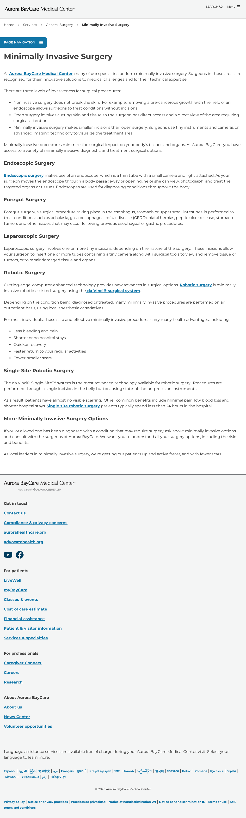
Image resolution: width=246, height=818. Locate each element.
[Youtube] (8, 555)
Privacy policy (14, 802)
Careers (11, 672)
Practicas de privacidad (88, 802)
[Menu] (233, 6)
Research (13, 682)
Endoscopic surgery (24, 175)
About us (13, 707)
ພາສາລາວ (173, 771)
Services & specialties (26, 638)
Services (30, 25)
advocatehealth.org (23, 542)
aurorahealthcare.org (25, 532)
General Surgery (59, 25)
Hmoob (128, 771)
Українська (30, 777)
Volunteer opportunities (28, 726)
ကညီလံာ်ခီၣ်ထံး (144, 771)
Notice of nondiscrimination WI (132, 802)
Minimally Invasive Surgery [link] (105, 25)
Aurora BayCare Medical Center (41, 73)
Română (201, 771)
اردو (44, 777)
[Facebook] (20, 555)
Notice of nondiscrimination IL (182, 802)
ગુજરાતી (81, 771)
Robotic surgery (196, 285)
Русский (217, 771)
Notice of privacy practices (48, 802)
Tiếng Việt (58, 777)
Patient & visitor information (33, 628)
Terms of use (217, 802)
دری (55, 771)
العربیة (23, 771)
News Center (17, 716)
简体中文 (44, 771)
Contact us (15, 513)
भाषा (116, 771)
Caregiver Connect (23, 663)
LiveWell (12, 580)
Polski (186, 771)
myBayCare (15, 590)
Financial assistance (24, 619)
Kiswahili (11, 777)
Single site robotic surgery (73, 406)
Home (9, 25)
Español (10, 771)
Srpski (231, 771)
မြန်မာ (32, 771)
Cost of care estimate (25, 609)
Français (67, 771)
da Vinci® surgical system (113, 290)
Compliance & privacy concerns (36, 522)
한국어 (159, 771)
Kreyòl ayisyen (100, 771)
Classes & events (21, 599)
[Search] (214, 6)
